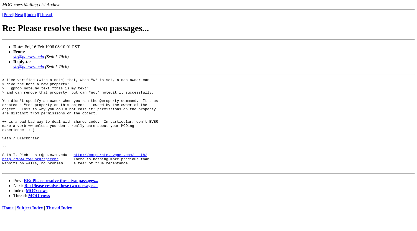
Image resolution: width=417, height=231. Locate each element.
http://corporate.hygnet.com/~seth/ (110, 170)
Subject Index (30, 226)
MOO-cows (36, 209)
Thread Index (59, 226)
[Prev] (7, 14)
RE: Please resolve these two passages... (61, 199)
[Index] (31, 14)
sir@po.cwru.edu (28, 56)
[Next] (19, 14)
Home (8, 226)
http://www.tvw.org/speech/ (30, 175)
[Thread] (46, 14)
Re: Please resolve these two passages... (61, 204)
